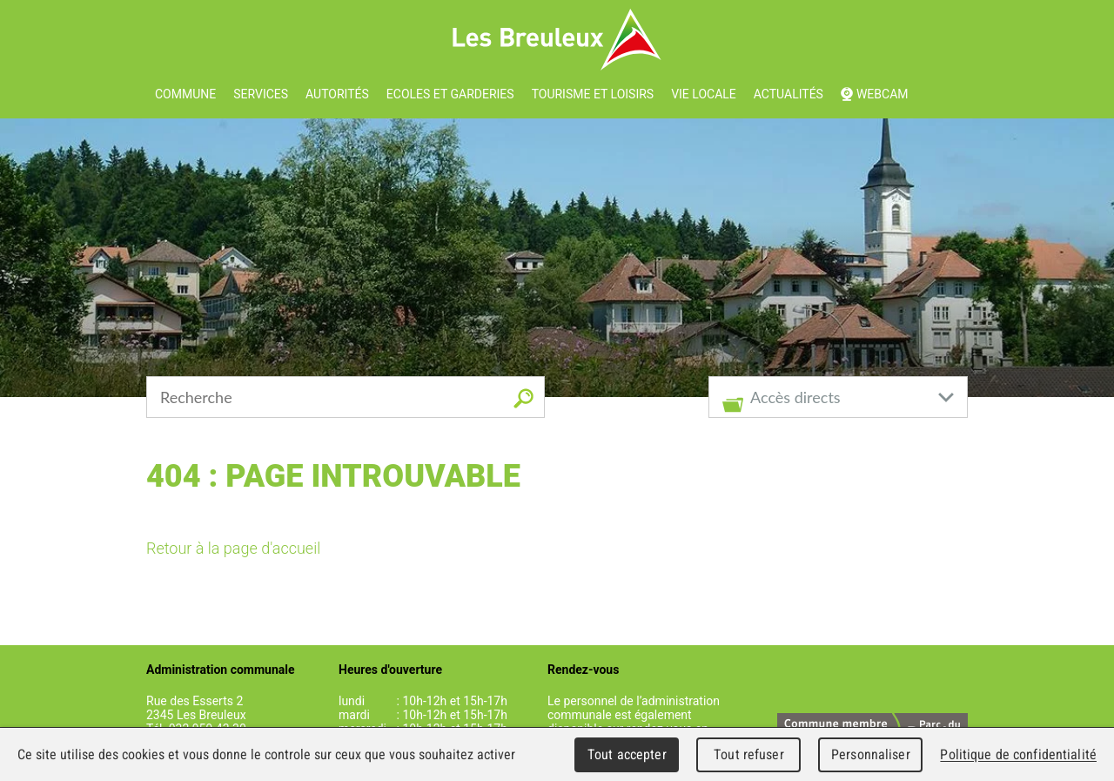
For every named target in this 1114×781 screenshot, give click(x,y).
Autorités (337, 94)
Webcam (882, 94)
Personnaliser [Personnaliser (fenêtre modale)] (870, 754)
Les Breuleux (557, 40)
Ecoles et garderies (450, 94)
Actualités (788, 94)
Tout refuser (749, 754)
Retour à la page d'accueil (233, 548)
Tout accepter (627, 754)
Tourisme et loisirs (593, 94)
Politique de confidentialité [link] (1018, 754)
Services (260, 94)
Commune (185, 94)
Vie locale (703, 94)
